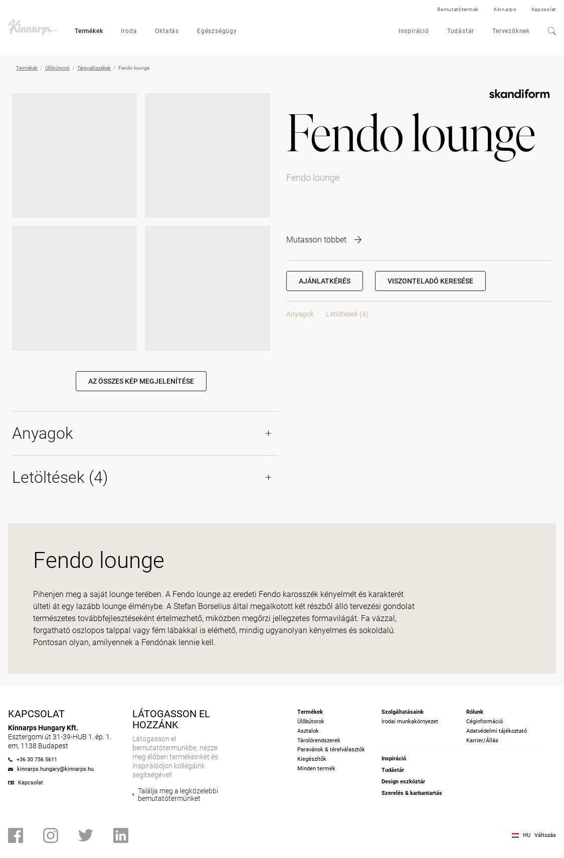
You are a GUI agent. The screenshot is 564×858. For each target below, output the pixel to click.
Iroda (129, 31)
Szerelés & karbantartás (412, 793)
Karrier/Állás (482, 740)
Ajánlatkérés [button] (324, 281)
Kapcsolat (543, 9)
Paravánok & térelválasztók (331, 749)
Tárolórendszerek (318, 740)
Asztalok (308, 731)
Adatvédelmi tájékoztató (496, 731)
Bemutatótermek (458, 9)
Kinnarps (505, 9)
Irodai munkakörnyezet (410, 721)
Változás (545, 835)
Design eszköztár (403, 781)
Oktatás (167, 31)
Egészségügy (217, 31)
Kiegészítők (311, 759)
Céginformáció (484, 721)
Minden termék (316, 768)
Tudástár (460, 31)
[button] (430, 281)
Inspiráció (414, 31)
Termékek (89, 31)
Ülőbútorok (57, 68)
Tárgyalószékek (94, 68)
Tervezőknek (511, 31)
